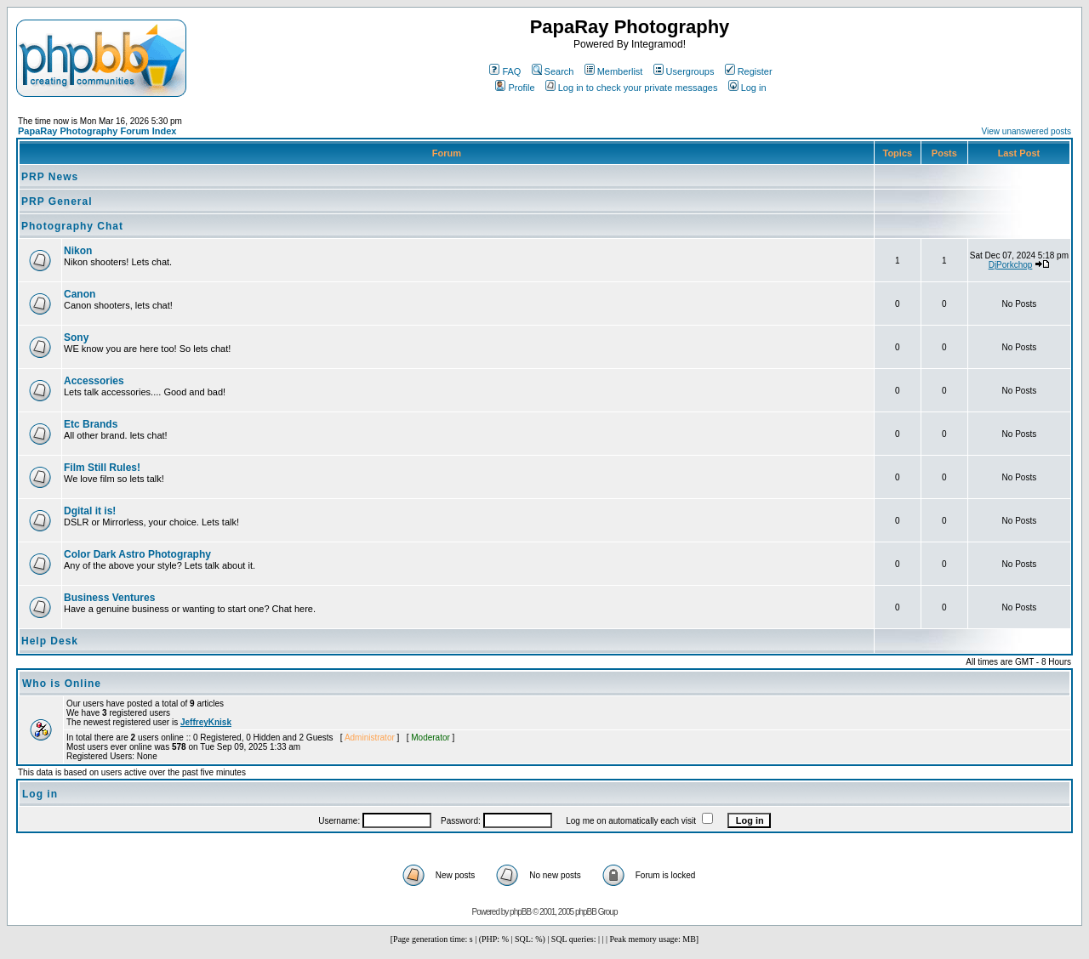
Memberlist (613, 71)
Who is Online (61, 683)
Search (553, 71)
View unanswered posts (1026, 131)
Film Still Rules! (102, 468)
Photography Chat (72, 226)
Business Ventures (109, 598)
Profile (514, 87)
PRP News (49, 177)
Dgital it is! (90, 511)
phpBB (520, 911)
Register (749, 71)
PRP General (56, 201)
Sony (76, 337)
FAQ (505, 71)
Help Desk (49, 641)
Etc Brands (90, 424)
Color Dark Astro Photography (137, 554)
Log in (747, 87)
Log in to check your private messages (631, 87)
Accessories (94, 381)
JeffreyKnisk (205, 722)
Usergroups (684, 71)
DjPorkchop (1011, 265)
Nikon (78, 251)
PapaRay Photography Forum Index (97, 131)
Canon (79, 294)
